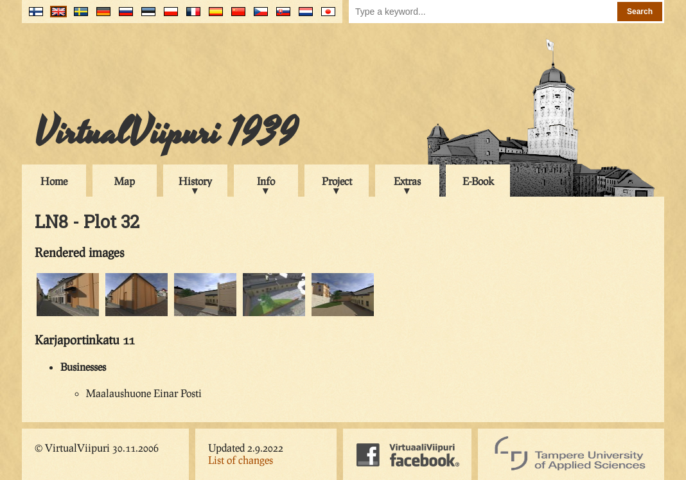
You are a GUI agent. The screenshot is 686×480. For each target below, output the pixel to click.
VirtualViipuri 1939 (166, 133)
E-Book (478, 181)
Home (53, 181)
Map (124, 181)
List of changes (240, 460)
